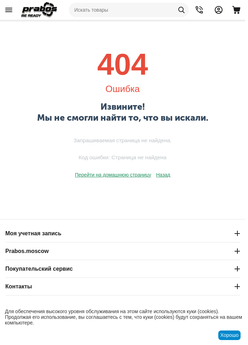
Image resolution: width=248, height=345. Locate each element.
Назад (163, 175)
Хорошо (229, 335)
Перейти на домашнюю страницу (113, 175)
